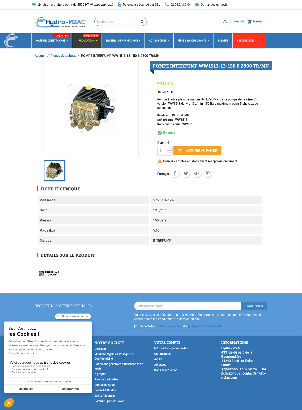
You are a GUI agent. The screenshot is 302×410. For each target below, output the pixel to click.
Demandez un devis (214, 4)
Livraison (100, 349)
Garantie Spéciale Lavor (109, 401)
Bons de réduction (165, 370)
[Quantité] (162, 150)
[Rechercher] (120, 21)
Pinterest (207, 173)
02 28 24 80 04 (255, 369)
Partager (175, 173)
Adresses (160, 365)
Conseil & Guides (105, 390)
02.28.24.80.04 (181, 4)
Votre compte (167, 342)
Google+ (197, 173)
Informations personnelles (171, 348)
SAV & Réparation (105, 396)
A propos (100, 374)
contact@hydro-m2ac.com (243, 375)
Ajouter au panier (197, 150)
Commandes (162, 354)
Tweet (186, 173)
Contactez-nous (104, 385)
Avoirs (158, 359)
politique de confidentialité (204, 326)
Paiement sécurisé (106, 379)
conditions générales (168, 326)
